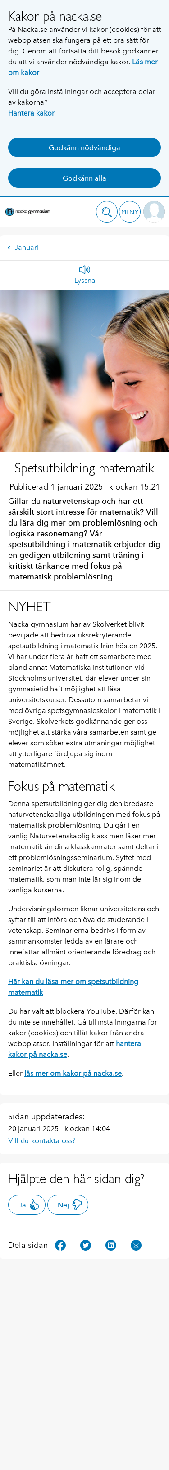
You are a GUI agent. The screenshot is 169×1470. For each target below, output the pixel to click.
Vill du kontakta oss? (41, 1140)
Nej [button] (70, 1204)
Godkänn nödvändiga (84, 147)
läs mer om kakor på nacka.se (73, 1073)
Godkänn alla (84, 178)
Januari (23, 247)
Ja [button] (29, 1204)
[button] (107, 212)
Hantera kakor (31, 113)
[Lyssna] (85, 275)
